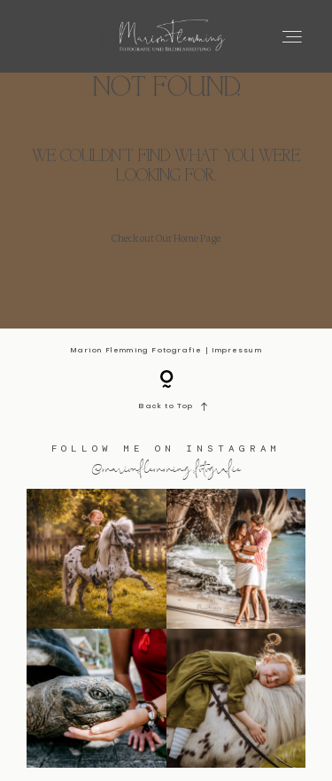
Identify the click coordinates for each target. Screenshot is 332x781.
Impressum (237, 350)
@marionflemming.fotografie (166, 467)
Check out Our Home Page (166, 239)
